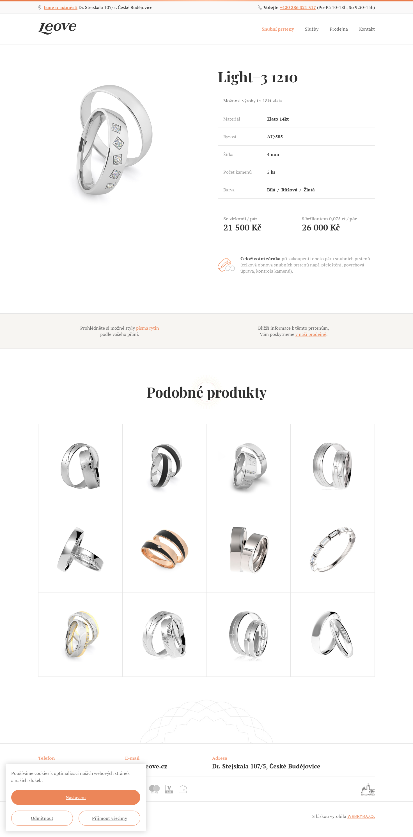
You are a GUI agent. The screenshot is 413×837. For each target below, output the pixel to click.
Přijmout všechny (109, 818)
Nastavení (76, 797)
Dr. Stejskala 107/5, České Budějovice (266, 766)
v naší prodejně (310, 334)
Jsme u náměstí (60, 7)
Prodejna (339, 29)
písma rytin (147, 328)
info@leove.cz (146, 766)
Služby (311, 29)
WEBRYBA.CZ (361, 816)
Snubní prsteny (278, 29)
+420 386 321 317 (298, 7)
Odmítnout (42, 818)
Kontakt (367, 29)
